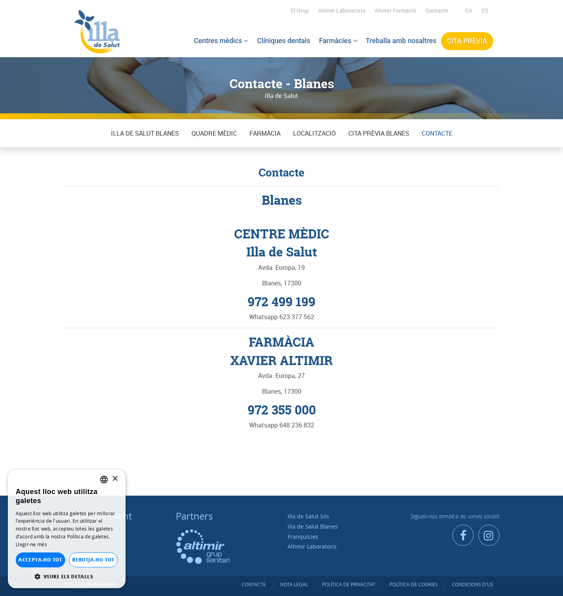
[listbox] (104, 479)
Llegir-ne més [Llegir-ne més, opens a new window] (31, 544)
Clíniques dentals (283, 40)
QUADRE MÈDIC (214, 133)
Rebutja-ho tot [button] (93, 559)
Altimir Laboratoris (341, 10)
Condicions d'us (472, 584)
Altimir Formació (395, 10)
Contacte (437, 10)
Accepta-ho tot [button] (40, 559)
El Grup (300, 10)
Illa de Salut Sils (308, 516)
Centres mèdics (221, 40)
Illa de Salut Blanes (145, 133)
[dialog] (67, 529)
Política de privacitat (348, 584)
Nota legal (294, 584)
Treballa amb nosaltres (401, 40)
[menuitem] (469, 10)
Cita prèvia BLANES (378, 133)
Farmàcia (265, 133)
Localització (314, 133)
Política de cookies (414, 584)
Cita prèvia (467, 41)
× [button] (115, 479)
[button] (67, 576)
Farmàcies (338, 40)
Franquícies (303, 536)
